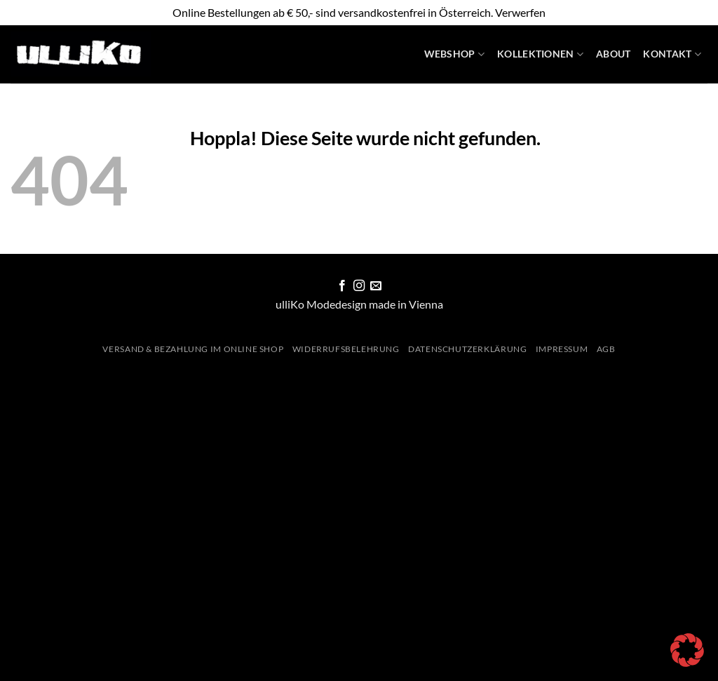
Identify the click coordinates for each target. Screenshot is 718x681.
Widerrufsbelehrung (346, 349)
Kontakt (672, 54)
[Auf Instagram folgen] (359, 286)
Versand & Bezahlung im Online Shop (192, 349)
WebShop (454, 54)
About (613, 54)
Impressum (562, 349)
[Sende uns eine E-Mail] (375, 286)
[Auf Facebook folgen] (341, 286)
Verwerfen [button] (520, 12)
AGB (606, 349)
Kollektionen (540, 54)
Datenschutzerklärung (467, 349)
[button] (687, 650)
